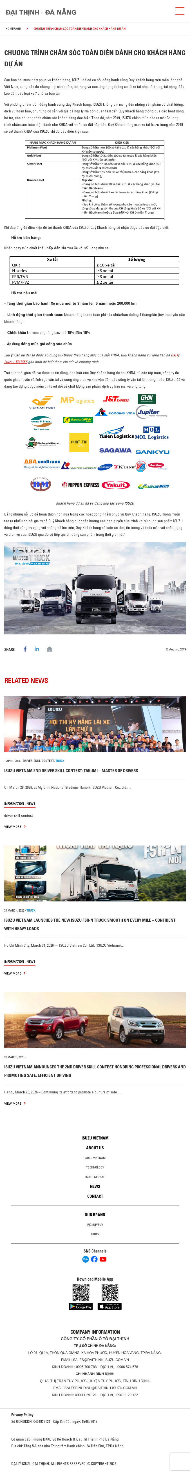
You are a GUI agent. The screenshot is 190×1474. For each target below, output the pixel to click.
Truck (95, 1234)
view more (15, 826)
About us (95, 1147)
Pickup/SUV (95, 1225)
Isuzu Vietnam (95, 1138)
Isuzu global (95, 1177)
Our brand (95, 1214)
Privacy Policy (22, 1414)
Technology (95, 1167)
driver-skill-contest (38, 761)
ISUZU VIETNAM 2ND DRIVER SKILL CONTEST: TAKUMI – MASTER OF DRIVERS (71, 770)
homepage (13, 29)
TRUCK (59, 761)
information (14, 803)
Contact (95, 1196)
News (30, 803)
